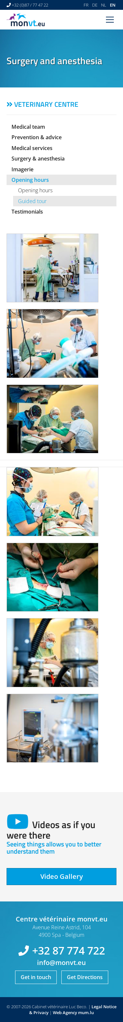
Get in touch (36, 977)
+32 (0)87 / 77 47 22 (30, 5)
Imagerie (22, 169)
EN (112, 5)
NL (103, 5)
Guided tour (32, 201)
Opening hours (30, 179)
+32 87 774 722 (68, 950)
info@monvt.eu (61, 962)
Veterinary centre (46, 104)
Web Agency (65, 1012)
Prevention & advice (36, 137)
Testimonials (27, 211)
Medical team (28, 126)
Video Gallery (61, 876)
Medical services (31, 148)
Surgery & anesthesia (38, 158)
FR (86, 5)
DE (94, 5)
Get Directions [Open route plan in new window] (85, 977)
